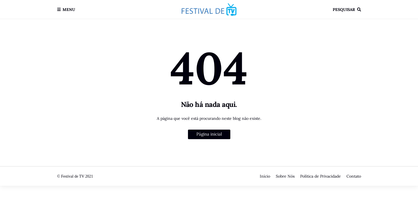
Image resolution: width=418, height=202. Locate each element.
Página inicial (209, 134)
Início (265, 176)
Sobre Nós (285, 176)
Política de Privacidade (320, 176)
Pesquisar (344, 9)
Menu (69, 9)
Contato (353, 176)
